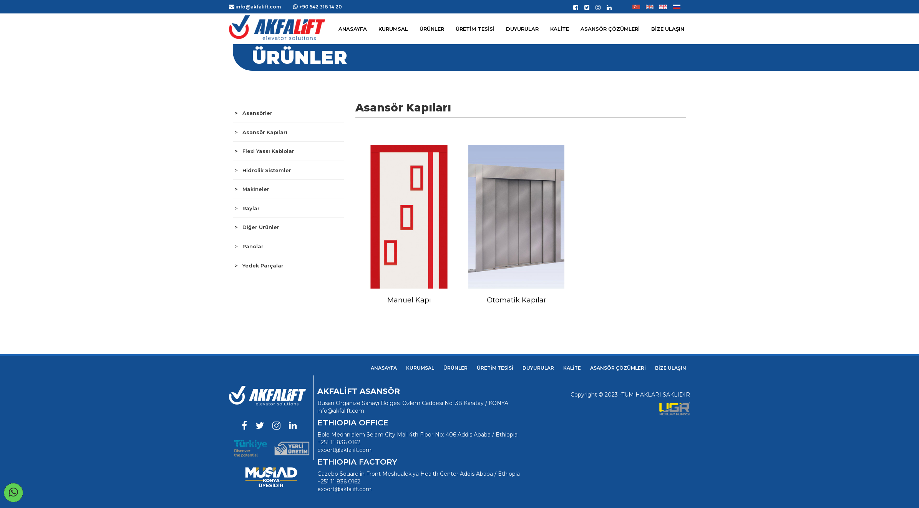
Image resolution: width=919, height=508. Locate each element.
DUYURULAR (538, 368)
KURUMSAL (393, 29)
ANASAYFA (384, 368)
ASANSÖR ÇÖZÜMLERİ (610, 29)
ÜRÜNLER (455, 368)
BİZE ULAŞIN (670, 368)
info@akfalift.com (340, 410)
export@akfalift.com (344, 450)
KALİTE (572, 368)
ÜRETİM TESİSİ (495, 368)
